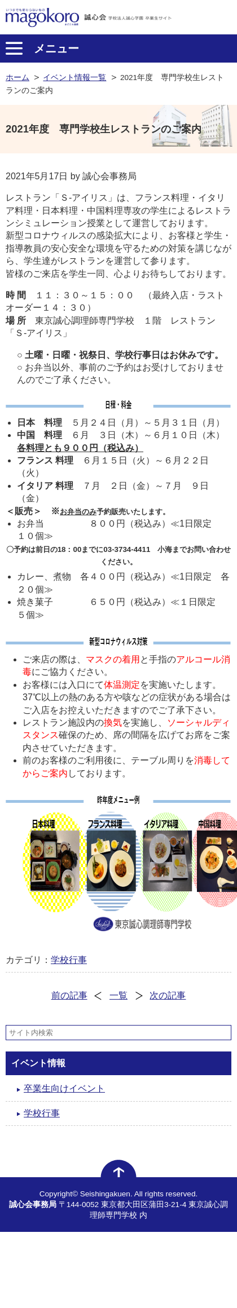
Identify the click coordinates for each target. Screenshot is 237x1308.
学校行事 (69, 960)
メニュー (56, 48)
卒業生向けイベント (64, 1088)
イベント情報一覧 (74, 77)
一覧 (118, 995)
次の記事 (168, 995)
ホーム (17, 77)
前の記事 (69, 995)
